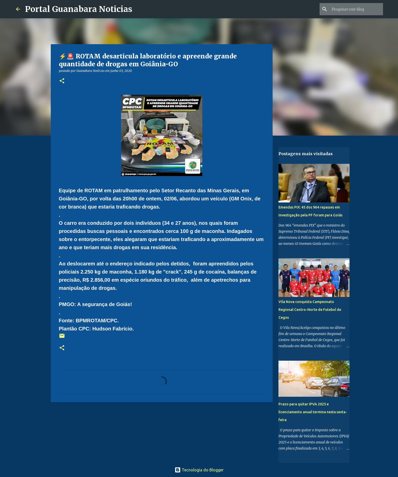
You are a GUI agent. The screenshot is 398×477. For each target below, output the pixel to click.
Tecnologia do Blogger (199, 470)
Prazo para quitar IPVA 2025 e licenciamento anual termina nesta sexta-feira (312, 412)
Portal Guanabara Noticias (78, 9)
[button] (62, 81)
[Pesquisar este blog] (356, 9)
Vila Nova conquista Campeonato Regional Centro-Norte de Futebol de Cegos (309, 310)
